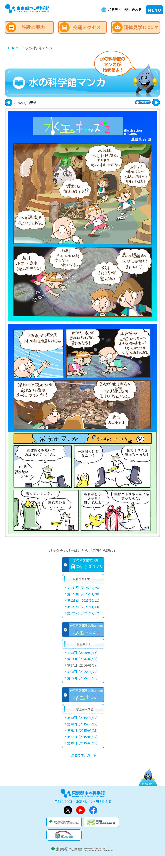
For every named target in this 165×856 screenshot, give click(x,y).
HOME (15, 48)
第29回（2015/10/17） (83, 724)
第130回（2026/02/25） (84, 587)
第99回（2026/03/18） (83, 652)
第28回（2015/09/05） (83, 730)
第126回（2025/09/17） (84, 613)
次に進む (8, 102)
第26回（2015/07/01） (83, 743)
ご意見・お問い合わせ (125, 9)
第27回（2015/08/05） (83, 736)
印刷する (143, 102)
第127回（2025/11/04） (84, 606)
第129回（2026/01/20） (84, 594)
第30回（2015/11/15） (83, 717)
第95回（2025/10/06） (83, 678)
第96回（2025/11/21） (83, 671)
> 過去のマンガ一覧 (83, 755)
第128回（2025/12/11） (84, 600)
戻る (156, 102)
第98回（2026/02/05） (83, 659)
